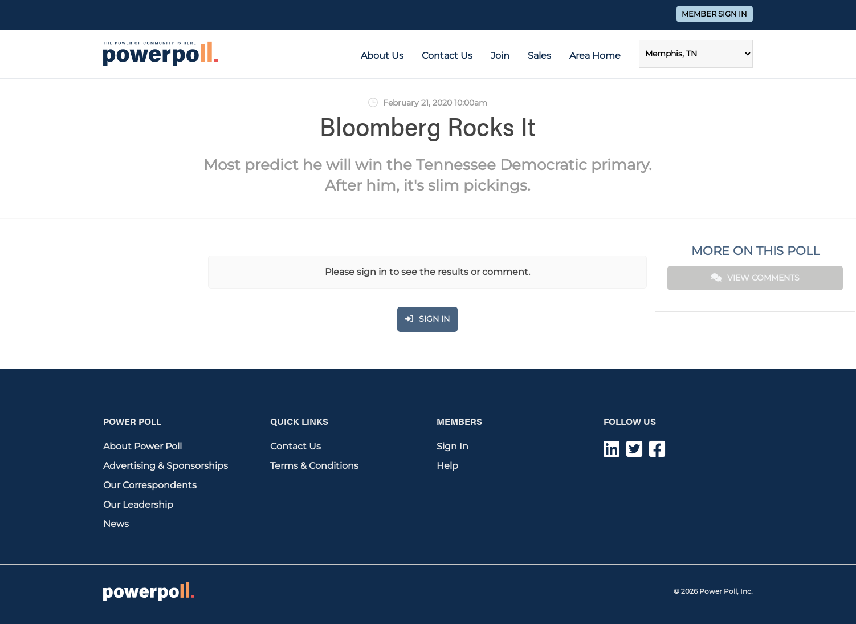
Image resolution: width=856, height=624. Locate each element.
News (116, 523)
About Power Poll (142, 446)
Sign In (452, 446)
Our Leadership (138, 504)
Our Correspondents (150, 485)
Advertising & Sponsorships (165, 465)
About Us (382, 55)
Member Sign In (714, 14)
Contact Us (447, 55)
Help (447, 465)
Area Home (595, 55)
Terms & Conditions (314, 465)
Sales (539, 55)
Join (500, 55)
